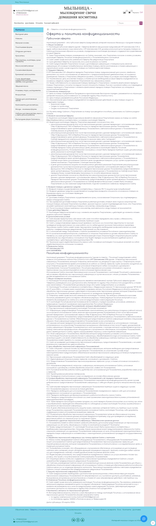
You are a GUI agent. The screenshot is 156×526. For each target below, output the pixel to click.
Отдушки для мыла (23, 51)
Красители (20, 56)
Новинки (18, 38)
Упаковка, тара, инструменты (28, 90)
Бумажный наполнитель (25, 74)
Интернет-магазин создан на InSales (127, 520)
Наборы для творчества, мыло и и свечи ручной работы (28, 114)
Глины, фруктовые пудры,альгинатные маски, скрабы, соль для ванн (26, 80)
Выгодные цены (21, 34)
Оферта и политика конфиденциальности (47, 510)
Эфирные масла (21, 86)
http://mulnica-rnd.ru (54, 120)
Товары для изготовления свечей (26, 99)
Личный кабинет (51, 23)
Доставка (29, 23)
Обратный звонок (22, 14)
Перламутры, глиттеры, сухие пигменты (28, 60)
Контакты (19, 23)
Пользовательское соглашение (79, 510)
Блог (119, 510)
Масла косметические (24, 66)
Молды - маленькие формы (26, 109)
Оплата (39, 23)
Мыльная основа (22, 43)
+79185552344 (21, 13)
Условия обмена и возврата (104, 510)
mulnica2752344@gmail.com (26, 10)
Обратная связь (22, 510)
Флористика (20, 95)
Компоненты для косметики (26, 105)
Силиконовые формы (23, 70)
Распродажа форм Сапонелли (27, 119)
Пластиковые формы (23, 47)
